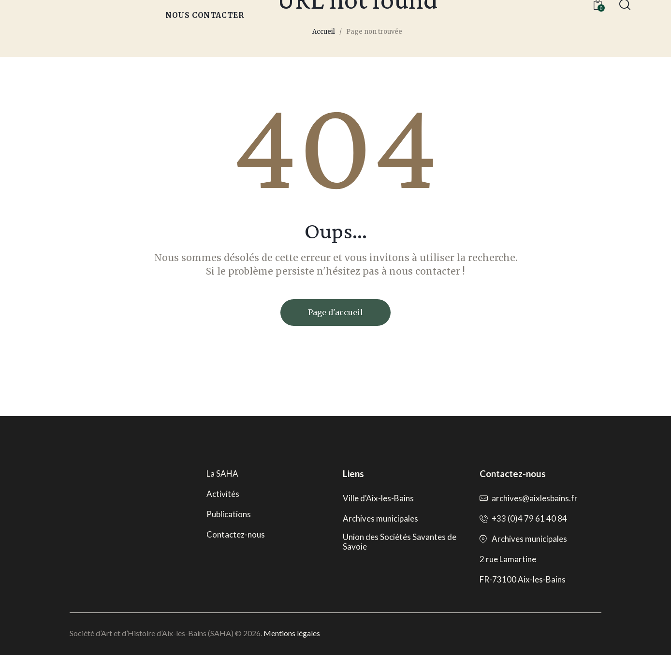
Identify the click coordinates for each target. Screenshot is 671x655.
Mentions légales (291, 633)
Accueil (323, 32)
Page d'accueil (335, 312)
